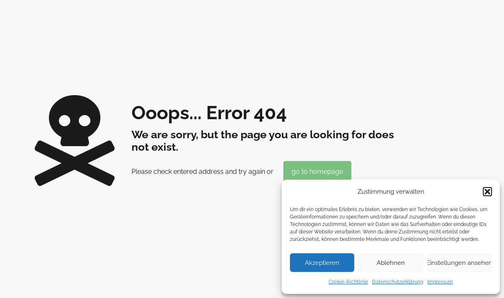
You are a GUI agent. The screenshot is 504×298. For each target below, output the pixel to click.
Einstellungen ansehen (459, 263)
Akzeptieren (322, 263)
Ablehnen (391, 263)
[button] (487, 191)
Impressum (440, 282)
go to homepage (317, 171)
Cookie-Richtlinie (348, 282)
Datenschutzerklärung (397, 282)
